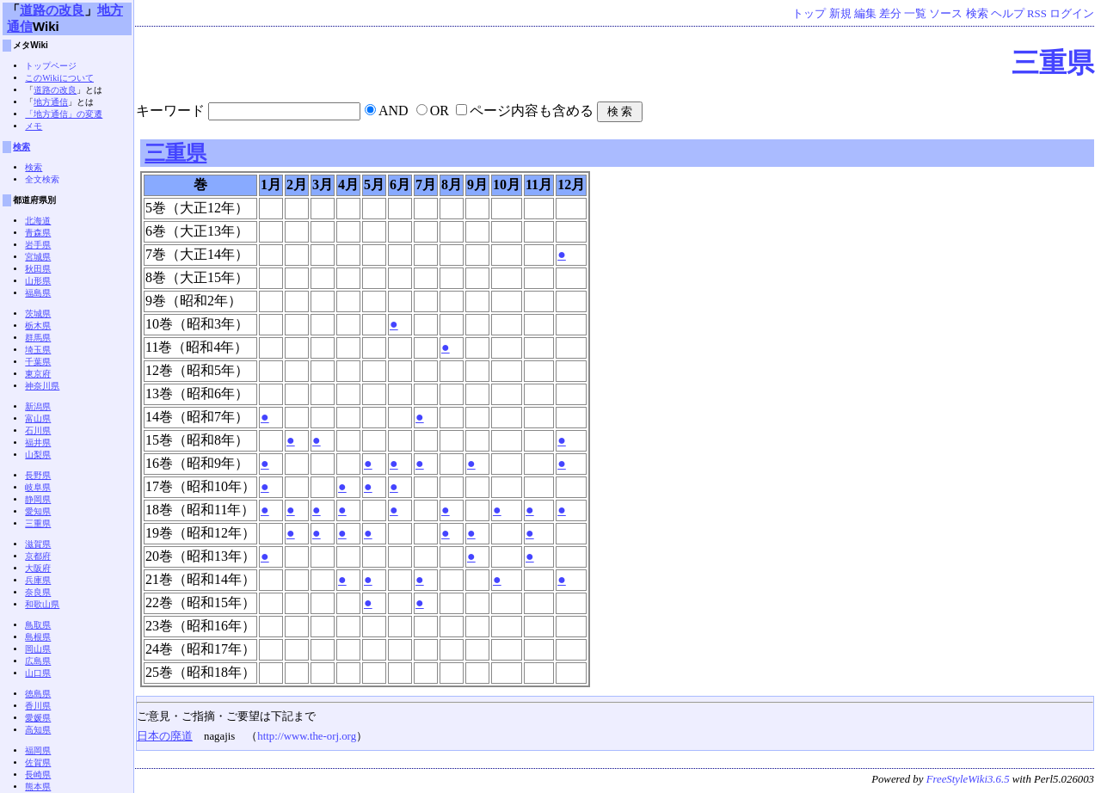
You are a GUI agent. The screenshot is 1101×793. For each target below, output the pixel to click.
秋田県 (38, 269)
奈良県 (38, 592)
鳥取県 (38, 625)
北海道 (38, 220)
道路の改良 (52, 10)
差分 (890, 14)
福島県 (38, 293)
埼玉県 (38, 349)
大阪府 (38, 568)
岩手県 (38, 244)
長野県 (38, 475)
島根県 (38, 637)
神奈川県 (42, 385)
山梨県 (38, 454)
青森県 (38, 232)
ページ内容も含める (532, 110)
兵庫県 (38, 580)
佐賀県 (38, 762)
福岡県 (38, 750)
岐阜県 (38, 487)
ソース (946, 14)
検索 (977, 14)
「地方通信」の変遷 (63, 114)
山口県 (38, 673)
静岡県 (38, 499)
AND (393, 110)
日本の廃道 (165, 736)
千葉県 (38, 361)
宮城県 (38, 256)
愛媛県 (38, 717)
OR (439, 110)
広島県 (38, 661)
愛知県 (38, 511)
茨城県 (38, 313)
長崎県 (38, 774)
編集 (865, 14)
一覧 (915, 14)
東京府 (38, 373)
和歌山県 (42, 604)
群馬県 (38, 337)
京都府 (38, 556)
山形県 (38, 281)
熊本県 (38, 786)
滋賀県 (38, 544)
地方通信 (51, 102)
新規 (840, 14)
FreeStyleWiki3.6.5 (968, 779)
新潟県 (38, 406)
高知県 (38, 730)
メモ (33, 126)
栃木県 (38, 325)
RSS (1037, 14)
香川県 (38, 705)
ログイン (1071, 14)
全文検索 (42, 179)
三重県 (1053, 62)
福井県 (38, 442)
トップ (809, 14)
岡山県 (38, 649)
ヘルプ (1007, 14)
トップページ (51, 66)
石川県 (38, 430)
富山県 (38, 418)
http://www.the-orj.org (306, 736)
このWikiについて (59, 78)
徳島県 (38, 693)
